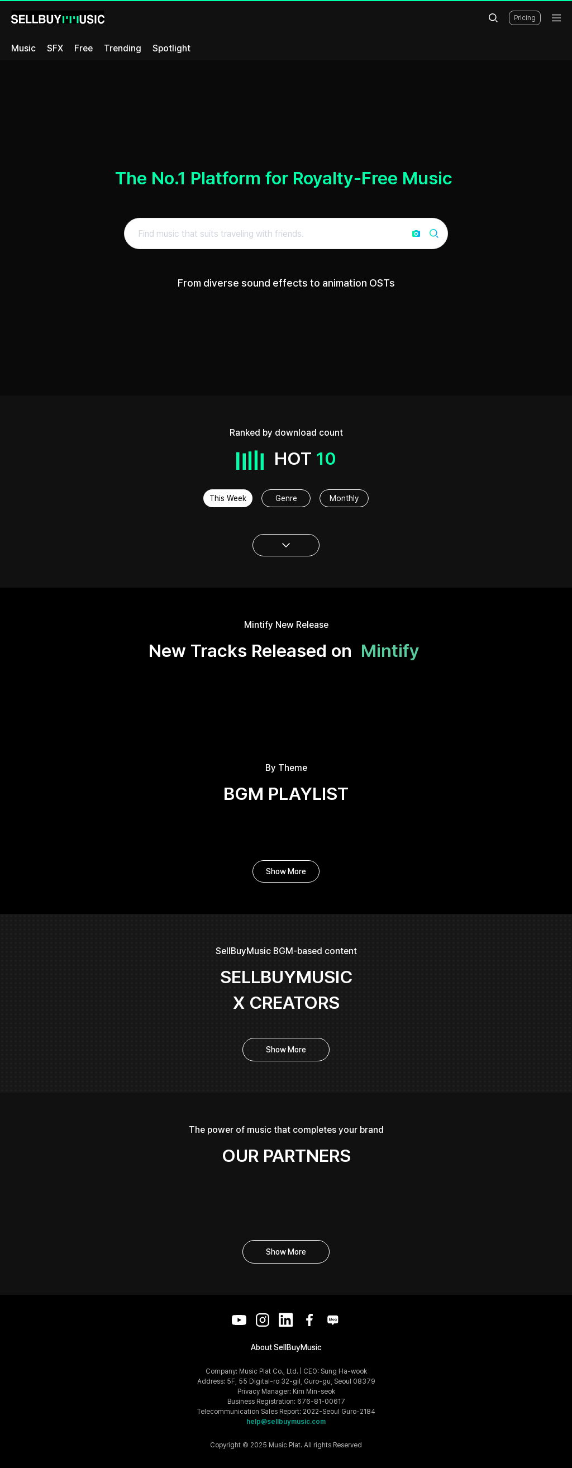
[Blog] (333, 1320)
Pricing (525, 18)
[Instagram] (262, 1320)
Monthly (344, 498)
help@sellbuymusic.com (286, 1422)
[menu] (556, 17)
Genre (286, 498)
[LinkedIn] (286, 1320)
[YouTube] (239, 1320)
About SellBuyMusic (286, 1347)
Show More (286, 871)
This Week (227, 498)
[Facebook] (309, 1320)
